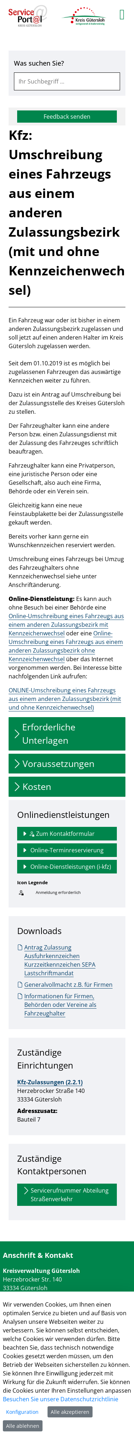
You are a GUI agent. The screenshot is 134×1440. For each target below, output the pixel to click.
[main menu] (122, 14)
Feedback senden (67, 116)
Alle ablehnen (22, 1425)
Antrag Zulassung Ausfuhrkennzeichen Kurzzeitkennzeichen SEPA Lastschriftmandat (56, 960)
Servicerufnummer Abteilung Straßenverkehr (65, 1194)
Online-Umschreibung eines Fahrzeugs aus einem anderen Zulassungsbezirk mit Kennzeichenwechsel (66, 624)
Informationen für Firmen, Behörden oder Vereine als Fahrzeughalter (56, 1004)
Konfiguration (22, 1411)
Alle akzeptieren (70, 1411)
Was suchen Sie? (39, 63)
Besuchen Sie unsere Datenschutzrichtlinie (60, 1399)
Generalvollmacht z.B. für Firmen (65, 984)
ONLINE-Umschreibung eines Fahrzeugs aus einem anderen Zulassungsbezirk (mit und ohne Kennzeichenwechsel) (65, 698)
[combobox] (67, 81)
